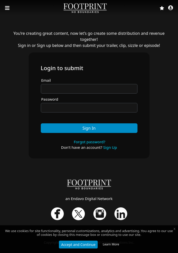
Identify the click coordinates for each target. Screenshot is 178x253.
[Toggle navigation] (8, 8)
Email (46, 80)
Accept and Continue (78, 244)
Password (49, 99)
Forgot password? (89, 141)
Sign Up (110, 147)
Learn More (111, 244)
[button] (170, 8)
